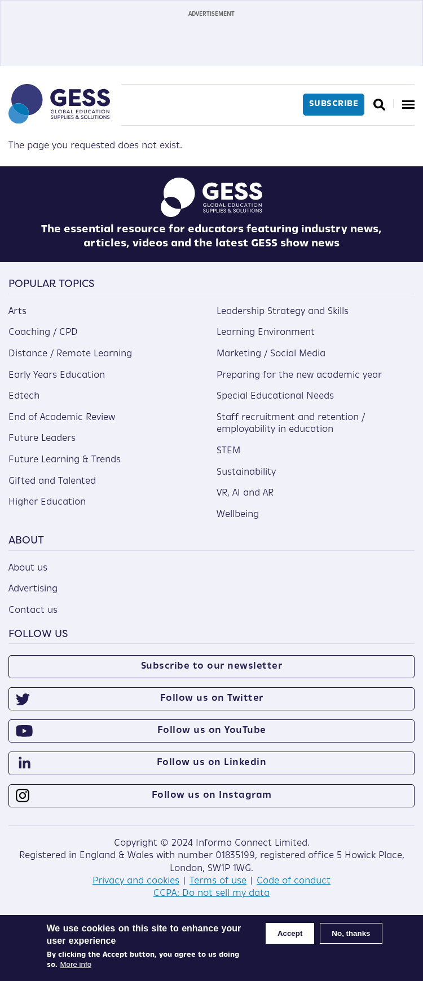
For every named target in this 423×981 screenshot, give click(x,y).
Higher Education (47, 502)
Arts (17, 311)
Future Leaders (42, 438)
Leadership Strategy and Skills (283, 311)
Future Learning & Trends (64, 460)
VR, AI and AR (245, 493)
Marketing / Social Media (271, 354)
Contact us (33, 610)
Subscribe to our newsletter (212, 666)
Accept (289, 933)
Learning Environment (266, 332)
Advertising (33, 589)
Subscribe (334, 104)
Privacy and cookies (135, 881)
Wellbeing (238, 514)
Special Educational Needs (275, 396)
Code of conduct (294, 881)
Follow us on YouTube (211, 730)
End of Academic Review (61, 417)
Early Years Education (56, 375)
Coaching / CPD (43, 332)
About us (27, 568)
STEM (228, 451)
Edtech (23, 396)
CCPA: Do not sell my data (211, 893)
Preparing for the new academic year (299, 375)
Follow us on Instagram (212, 795)
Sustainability (246, 472)
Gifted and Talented (52, 481)
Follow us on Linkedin (212, 762)
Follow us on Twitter (211, 698)
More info (76, 964)
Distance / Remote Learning (70, 354)
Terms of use (218, 881)
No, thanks (351, 933)
